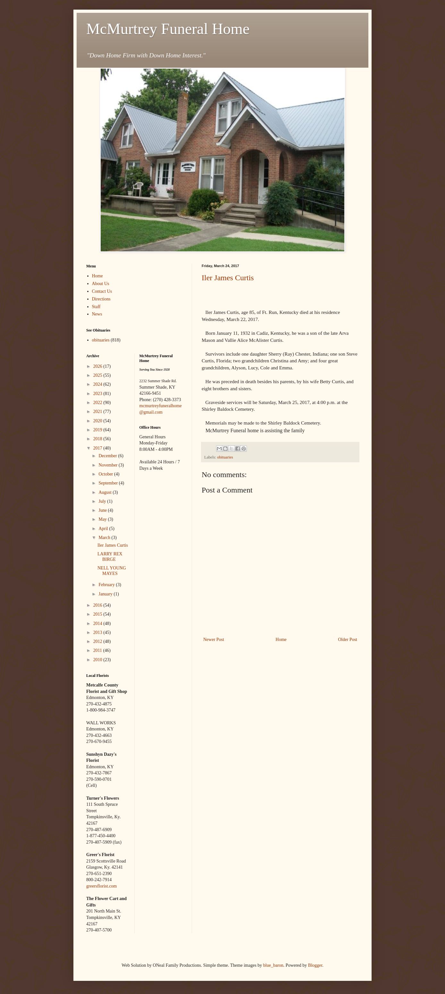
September (108, 483)
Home (281, 639)
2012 (98, 641)
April (103, 528)
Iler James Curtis (228, 278)
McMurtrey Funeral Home (167, 28)
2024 (98, 384)
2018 (98, 438)
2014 (98, 623)
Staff (96, 306)
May (103, 519)
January (105, 594)
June (103, 510)
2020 (98, 420)
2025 (98, 375)
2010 (98, 659)
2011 (98, 650)
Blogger (315, 965)
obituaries (225, 457)
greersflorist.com (101, 886)
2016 (98, 605)
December (108, 455)
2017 (98, 448)
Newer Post (213, 639)
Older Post (347, 639)
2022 (98, 402)
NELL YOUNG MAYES (111, 571)
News (97, 314)
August (105, 492)
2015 (98, 614)
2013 (98, 632)
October (106, 474)
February (107, 584)
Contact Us (102, 291)
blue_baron (273, 965)
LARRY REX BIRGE (109, 557)
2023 (98, 393)
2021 (98, 411)
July (102, 501)
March (104, 537)
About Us (100, 283)
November (108, 465)
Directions (101, 299)
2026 (98, 366)
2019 (98, 429)
